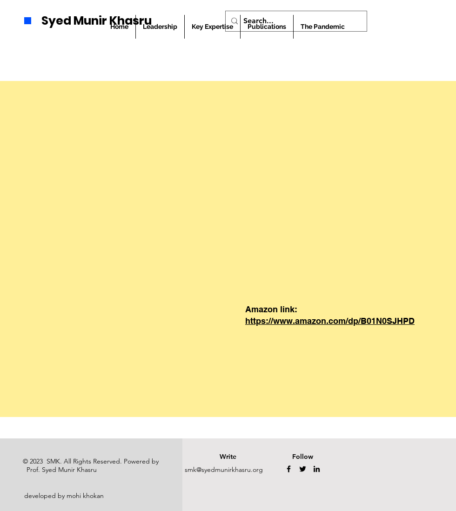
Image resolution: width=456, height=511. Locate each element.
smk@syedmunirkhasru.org (224, 469)
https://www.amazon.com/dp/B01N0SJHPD (330, 321)
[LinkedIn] (316, 468)
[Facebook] (288, 468)
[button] (267, 27)
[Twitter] (302, 468)
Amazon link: (271, 309)
